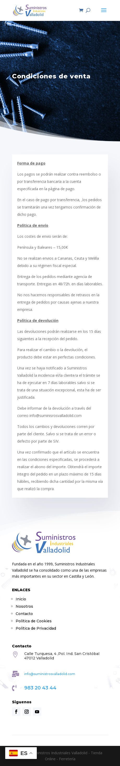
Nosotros (24, 606)
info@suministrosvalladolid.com (49, 674)
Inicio (21, 599)
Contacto (24, 613)
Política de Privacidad (36, 628)
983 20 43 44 (40, 688)
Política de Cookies (34, 621)
